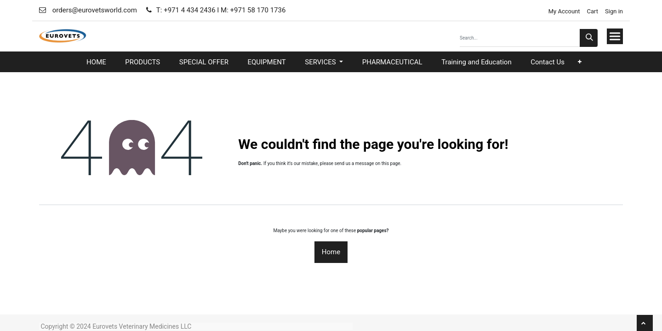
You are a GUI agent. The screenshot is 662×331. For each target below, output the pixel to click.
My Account (563, 11)
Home (331, 252)
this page (391, 163)
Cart (593, 11)
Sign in (614, 11)
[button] (579, 62)
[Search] (589, 38)
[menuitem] (96, 62)
